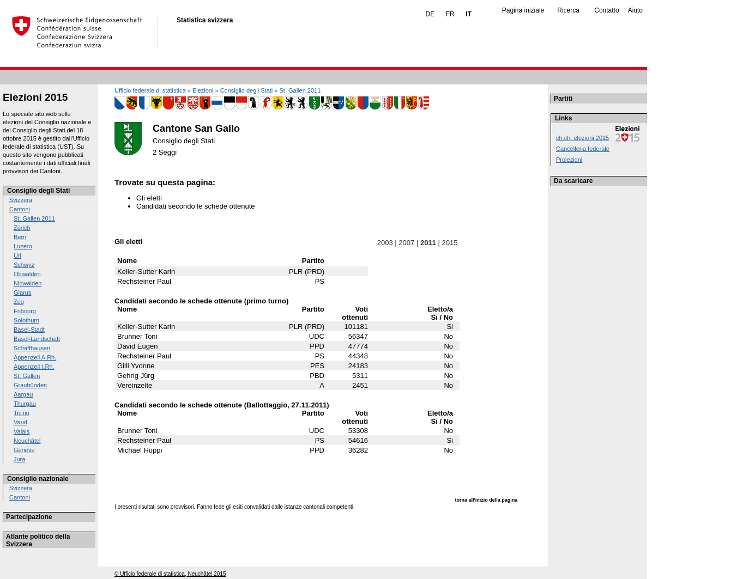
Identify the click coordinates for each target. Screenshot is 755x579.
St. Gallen (27, 376)
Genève (24, 450)
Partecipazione (29, 517)
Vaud (20, 422)
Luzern (23, 246)
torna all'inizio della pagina (486, 500)
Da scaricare (573, 181)
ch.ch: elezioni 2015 (582, 138)
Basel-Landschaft (37, 339)
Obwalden (27, 274)
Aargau (23, 394)
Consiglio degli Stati (38, 190)
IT (469, 14)
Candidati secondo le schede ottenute (195, 206)
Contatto (606, 10)
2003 (385, 243)
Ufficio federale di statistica (150, 90)
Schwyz (24, 264)
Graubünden (30, 385)
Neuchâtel (27, 440)
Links (563, 118)
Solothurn (26, 320)
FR (450, 14)
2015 (450, 243)
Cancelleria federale (582, 148)
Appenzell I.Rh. (34, 366)
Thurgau (25, 403)
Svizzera (20, 200)
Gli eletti (149, 198)
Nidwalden (27, 283)
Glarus (22, 292)
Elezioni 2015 (35, 97)
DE (430, 14)
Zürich (22, 227)
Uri (17, 255)
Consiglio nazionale (38, 479)
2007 (406, 243)
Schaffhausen (32, 348)
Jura (19, 459)
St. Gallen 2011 (34, 218)
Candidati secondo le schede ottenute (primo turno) (201, 301)
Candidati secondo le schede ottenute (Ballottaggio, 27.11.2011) (221, 405)
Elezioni (203, 90)
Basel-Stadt (29, 329)
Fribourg (25, 311)
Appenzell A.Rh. (35, 357)
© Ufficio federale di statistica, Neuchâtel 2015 (170, 574)
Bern (20, 237)
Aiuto (635, 10)
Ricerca (568, 10)
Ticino (21, 413)
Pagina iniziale (523, 10)
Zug (19, 301)
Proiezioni (569, 159)
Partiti (563, 98)
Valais (21, 431)
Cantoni (19, 209)
